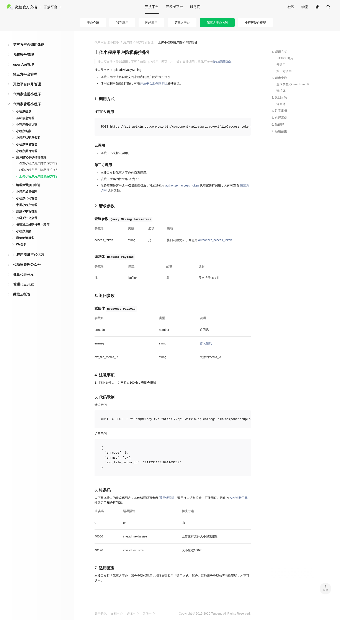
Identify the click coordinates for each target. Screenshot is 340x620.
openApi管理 (23, 64)
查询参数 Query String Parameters (295, 84)
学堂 (304, 7)
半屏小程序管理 (26, 205)
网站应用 (151, 22)
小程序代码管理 (26, 198)
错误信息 (206, 343)
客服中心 (149, 613)
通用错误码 (166, 498)
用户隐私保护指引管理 (31, 157)
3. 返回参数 (279, 97)
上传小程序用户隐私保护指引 (39, 176)
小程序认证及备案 (28, 138)
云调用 (281, 64)
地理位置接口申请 (28, 185)
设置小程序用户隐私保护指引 (39, 163)
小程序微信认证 (26, 124)
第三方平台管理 (25, 74)
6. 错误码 (277, 124)
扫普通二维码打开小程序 (32, 224)
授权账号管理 (23, 55)
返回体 (281, 104)
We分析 (21, 244)
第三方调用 (284, 71)
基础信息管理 (25, 118)
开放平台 (152, 7)
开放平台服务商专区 (153, 83)
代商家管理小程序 (27, 104)
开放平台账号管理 (27, 84)
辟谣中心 (133, 613)
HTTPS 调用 (284, 58)
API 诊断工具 (239, 498)
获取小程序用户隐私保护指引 (39, 170)
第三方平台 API (217, 22)
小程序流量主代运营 (28, 254)
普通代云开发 (23, 284)
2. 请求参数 (279, 78)
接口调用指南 (222, 61)
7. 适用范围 (279, 131)
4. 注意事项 (279, 110)
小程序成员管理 (26, 191)
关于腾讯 (101, 613)
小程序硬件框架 (255, 22)
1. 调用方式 (279, 52)
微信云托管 (21, 294)
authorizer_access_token (182, 185)
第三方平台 (182, 22)
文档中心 (117, 613)
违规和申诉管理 (26, 211)
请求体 (281, 91)
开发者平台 (174, 7)
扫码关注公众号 (26, 218)
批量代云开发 (23, 274)
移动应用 (122, 22)
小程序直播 (23, 231)
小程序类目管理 (26, 151)
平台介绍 (93, 22)
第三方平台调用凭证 (28, 45)
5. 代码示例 (279, 117)
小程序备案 (23, 131)
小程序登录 (23, 111)
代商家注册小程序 (27, 94)
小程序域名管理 (26, 144)
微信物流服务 (25, 238)
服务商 (195, 7)
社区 (291, 7)
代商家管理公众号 (27, 264)
